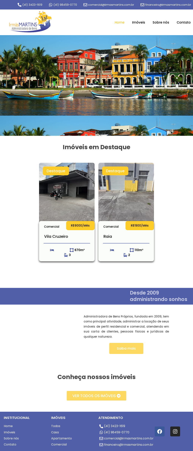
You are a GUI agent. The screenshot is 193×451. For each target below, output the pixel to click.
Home (120, 22)
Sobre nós (161, 22)
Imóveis (138, 22)
